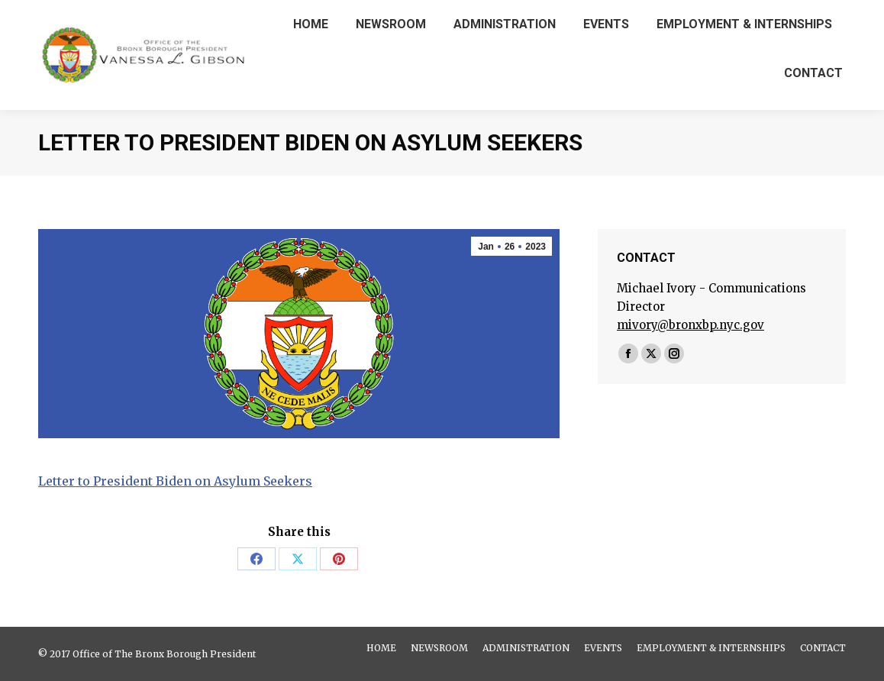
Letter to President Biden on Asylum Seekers (175, 481)
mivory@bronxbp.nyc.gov (690, 325)
